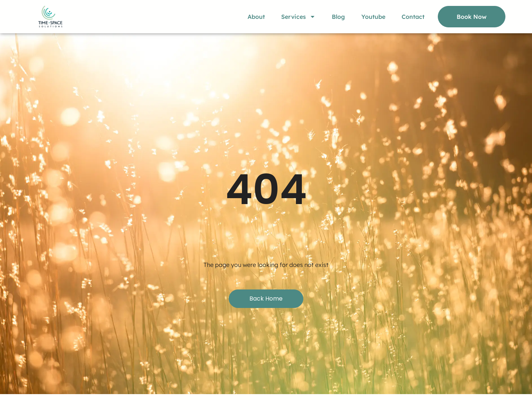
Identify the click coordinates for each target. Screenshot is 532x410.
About (256, 16)
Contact (413, 16)
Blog (338, 16)
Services (298, 16)
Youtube (373, 16)
